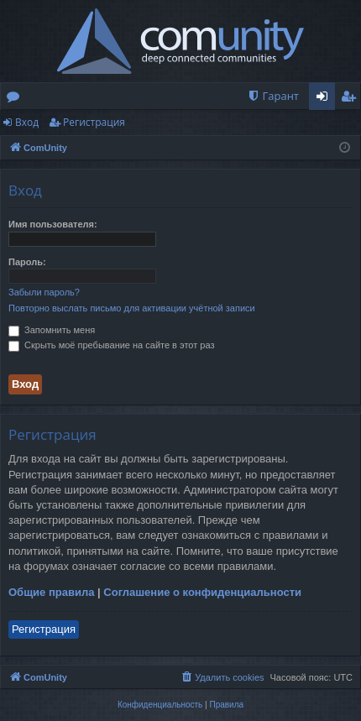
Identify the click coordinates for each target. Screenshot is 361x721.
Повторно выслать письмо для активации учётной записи (131, 308)
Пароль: (27, 262)
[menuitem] (273, 96)
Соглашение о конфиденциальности (202, 592)
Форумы (16, 99)
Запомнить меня (51, 330)
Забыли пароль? (44, 292)
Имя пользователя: (52, 224)
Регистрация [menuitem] (352, 99)
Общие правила (51, 592)
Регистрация (94, 122)
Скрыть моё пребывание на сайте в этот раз (111, 345)
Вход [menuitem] (325, 99)
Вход (27, 122)
